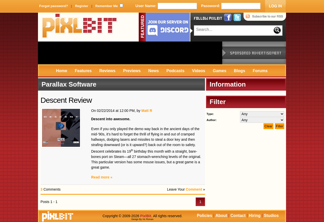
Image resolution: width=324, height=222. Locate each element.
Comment (194, 189)
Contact (238, 215)
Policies (204, 215)
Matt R (146, 111)
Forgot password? (53, 6)
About (221, 215)
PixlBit (80, 27)
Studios (271, 215)
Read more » (101, 177)
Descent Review (66, 100)
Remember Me (106, 6)
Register (81, 6)
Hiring (254, 215)
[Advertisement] (130, 53)
